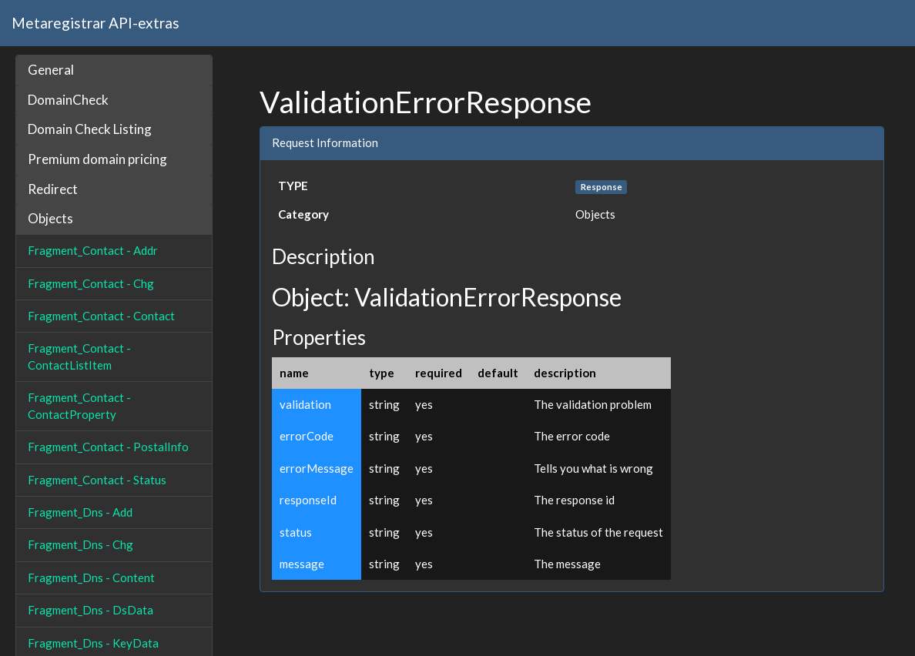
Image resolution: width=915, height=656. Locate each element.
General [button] (51, 70)
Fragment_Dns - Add (80, 512)
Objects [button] (50, 218)
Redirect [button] (53, 189)
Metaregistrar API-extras (95, 23)
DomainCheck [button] (68, 100)
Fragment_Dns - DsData (90, 610)
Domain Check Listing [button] (90, 129)
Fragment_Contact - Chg (91, 283)
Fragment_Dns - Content (91, 577)
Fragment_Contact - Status (97, 480)
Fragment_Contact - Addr (93, 250)
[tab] (114, 70)
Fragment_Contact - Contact (101, 316)
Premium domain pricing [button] (97, 159)
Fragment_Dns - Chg (80, 544)
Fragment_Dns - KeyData (93, 643)
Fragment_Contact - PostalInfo (108, 447)
